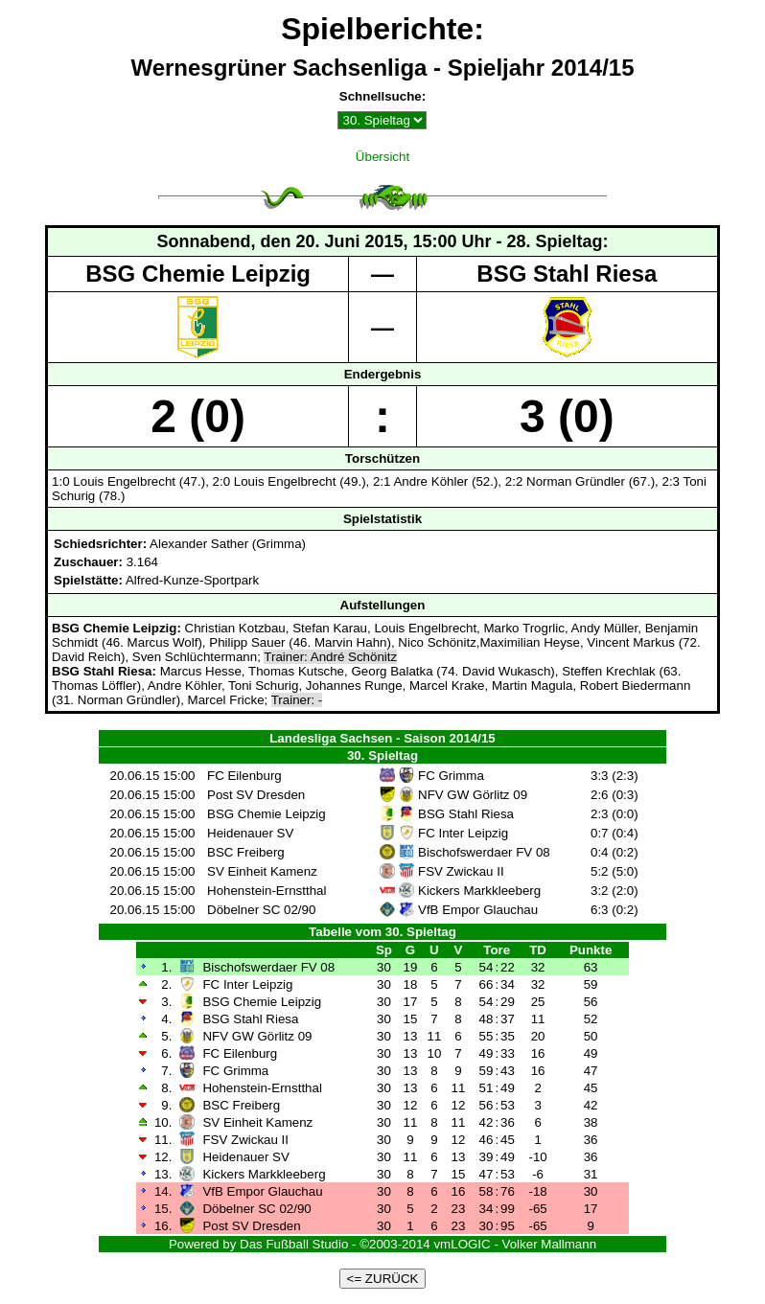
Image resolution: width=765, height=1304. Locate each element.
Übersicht (382, 156)
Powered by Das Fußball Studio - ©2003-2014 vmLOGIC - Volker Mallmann (382, 1244)
